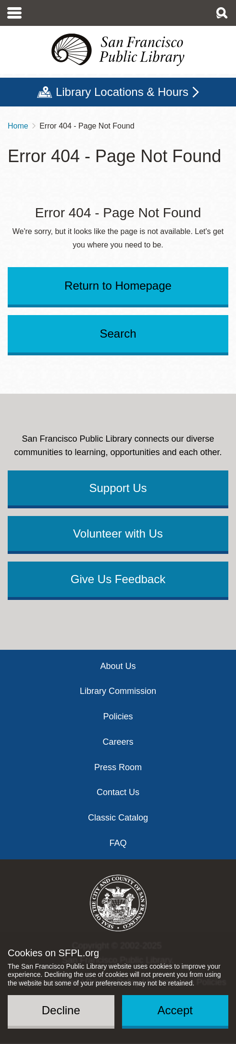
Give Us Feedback (118, 579)
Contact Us (118, 792)
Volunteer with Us (118, 533)
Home (18, 126)
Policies (118, 716)
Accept (175, 1010)
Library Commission (118, 691)
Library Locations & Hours (122, 91)
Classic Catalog (118, 817)
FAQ (117, 843)
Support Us (118, 487)
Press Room (118, 767)
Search (117, 333)
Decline (61, 1010)
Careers (117, 742)
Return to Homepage (118, 285)
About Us (118, 666)
